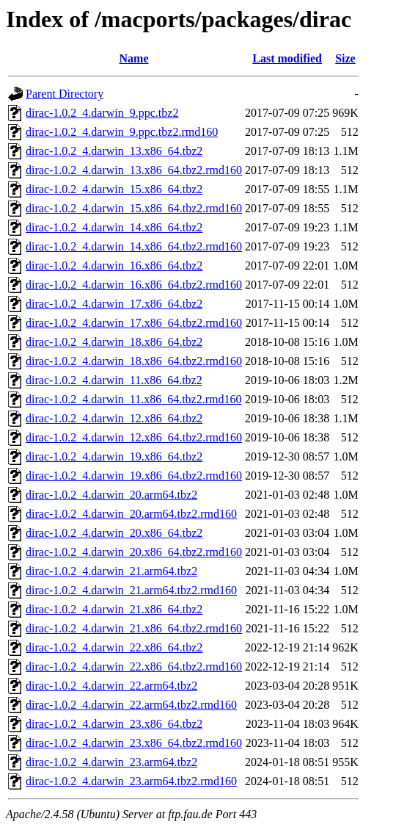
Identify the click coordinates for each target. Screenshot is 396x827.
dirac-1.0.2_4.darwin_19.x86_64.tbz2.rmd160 (134, 475)
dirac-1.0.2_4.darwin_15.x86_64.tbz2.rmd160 (134, 208)
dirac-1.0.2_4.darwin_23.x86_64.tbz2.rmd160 (134, 743)
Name (134, 58)
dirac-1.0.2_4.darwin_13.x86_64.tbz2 (114, 151)
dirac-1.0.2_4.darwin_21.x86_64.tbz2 (114, 609)
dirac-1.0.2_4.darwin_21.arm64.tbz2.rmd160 (131, 590)
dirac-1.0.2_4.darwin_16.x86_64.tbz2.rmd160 (134, 284)
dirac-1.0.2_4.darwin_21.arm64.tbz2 (111, 571)
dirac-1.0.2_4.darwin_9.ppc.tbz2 (102, 112)
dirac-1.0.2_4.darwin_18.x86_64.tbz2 (114, 342)
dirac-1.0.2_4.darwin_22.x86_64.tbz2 (114, 647)
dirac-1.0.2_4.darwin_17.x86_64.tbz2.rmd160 (134, 323)
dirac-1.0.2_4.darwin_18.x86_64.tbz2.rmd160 (134, 361)
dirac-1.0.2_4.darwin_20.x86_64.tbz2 (114, 533)
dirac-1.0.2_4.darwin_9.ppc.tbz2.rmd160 (122, 132)
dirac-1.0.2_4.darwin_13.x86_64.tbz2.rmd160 (134, 170)
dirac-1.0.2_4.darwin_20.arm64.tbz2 (111, 494)
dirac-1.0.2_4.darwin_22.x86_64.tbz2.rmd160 (134, 666)
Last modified (287, 58)
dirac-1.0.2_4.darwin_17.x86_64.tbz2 (114, 303)
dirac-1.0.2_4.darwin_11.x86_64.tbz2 (114, 380)
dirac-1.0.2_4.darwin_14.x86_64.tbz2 (114, 227)
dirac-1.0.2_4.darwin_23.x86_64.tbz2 (114, 724)
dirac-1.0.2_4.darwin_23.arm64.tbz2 (111, 762)
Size (345, 58)
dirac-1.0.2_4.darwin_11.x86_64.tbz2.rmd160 (133, 399)
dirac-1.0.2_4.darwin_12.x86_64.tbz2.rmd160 (134, 437)
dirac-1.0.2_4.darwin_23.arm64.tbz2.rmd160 (131, 781)
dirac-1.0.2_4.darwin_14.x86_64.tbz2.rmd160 (134, 246)
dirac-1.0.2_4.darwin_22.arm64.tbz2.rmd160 (131, 704)
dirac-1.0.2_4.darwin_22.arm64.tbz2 (111, 685)
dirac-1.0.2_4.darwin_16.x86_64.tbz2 (114, 265)
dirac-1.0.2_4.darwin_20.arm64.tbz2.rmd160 (131, 514)
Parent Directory (64, 93)
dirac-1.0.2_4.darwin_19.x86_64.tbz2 (114, 456)
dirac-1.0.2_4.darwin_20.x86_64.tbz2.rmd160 (134, 552)
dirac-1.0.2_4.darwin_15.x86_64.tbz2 (114, 189)
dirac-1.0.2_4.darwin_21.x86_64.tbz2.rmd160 (134, 628)
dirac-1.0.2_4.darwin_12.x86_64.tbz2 (114, 418)
